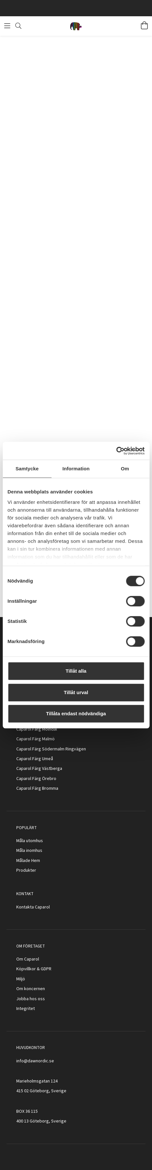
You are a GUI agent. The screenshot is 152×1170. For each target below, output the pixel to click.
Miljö (20, 979)
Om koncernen (30, 989)
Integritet (25, 1008)
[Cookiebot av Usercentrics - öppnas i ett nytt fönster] (116, 451)
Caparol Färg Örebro (36, 778)
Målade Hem (28, 860)
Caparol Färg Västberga (39, 768)
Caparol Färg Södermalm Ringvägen (51, 749)
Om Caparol (27, 959)
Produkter (26, 870)
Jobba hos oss (30, 999)
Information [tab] (76, 468)
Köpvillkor (26, 969)
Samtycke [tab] (27, 468)
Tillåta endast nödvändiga (76, 713)
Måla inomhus (29, 850)
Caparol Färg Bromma (37, 788)
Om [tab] (125, 468)
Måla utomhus (29, 841)
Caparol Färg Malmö (35, 739)
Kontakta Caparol (33, 907)
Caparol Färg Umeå (34, 759)
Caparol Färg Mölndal (36, 729)
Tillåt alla (76, 671)
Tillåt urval (76, 692)
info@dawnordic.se (35, 1061)
